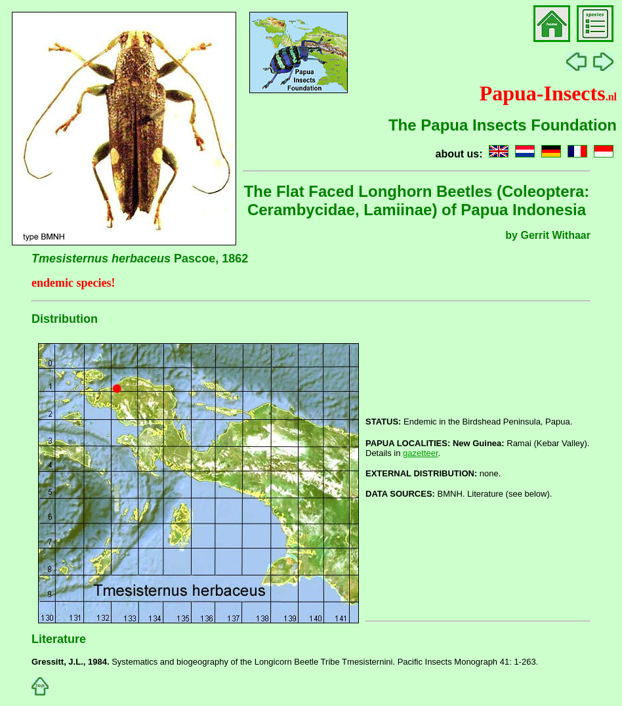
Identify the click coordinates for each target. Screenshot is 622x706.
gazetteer (420, 453)
